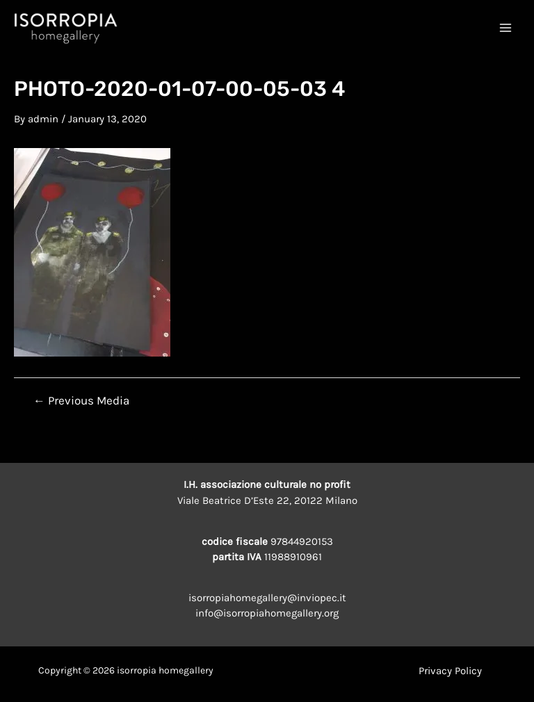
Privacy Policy (450, 670)
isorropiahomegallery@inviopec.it (267, 597)
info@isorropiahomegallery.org (267, 613)
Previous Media (81, 401)
